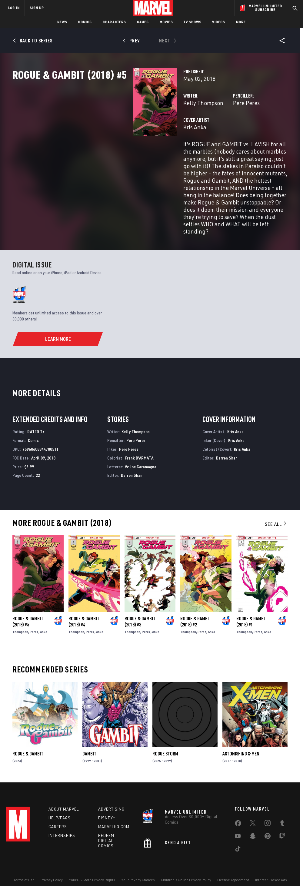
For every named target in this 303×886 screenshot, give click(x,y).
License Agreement (233, 864)
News (62, 22)
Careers (57, 811)
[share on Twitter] (253, 809)
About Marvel (63, 793)
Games (143, 22)
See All (276, 507)
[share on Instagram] (268, 809)
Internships (61, 820)
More (241, 22)
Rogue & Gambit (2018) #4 (83, 605)
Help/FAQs (59, 802)
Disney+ (106, 802)
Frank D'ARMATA (139, 440)
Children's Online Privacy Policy (186, 864)
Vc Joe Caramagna (140, 449)
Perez (34, 614)
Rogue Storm (165, 737)
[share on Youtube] (238, 822)
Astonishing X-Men (240, 737)
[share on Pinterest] (268, 822)
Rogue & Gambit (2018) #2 (195, 605)
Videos (218, 22)
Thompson (20, 614)
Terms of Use (24, 864)
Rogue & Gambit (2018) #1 (251, 605)
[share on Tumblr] (282, 809)
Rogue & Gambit (27, 737)
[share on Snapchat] (253, 822)
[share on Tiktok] (238, 834)
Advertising (111, 793)
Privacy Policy (52, 864)
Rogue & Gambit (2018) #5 (27, 605)
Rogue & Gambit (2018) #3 (140, 605)
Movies (166, 22)
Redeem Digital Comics (106, 825)
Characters (114, 22)
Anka (43, 614)
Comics (85, 22)
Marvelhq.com (113, 811)
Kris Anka (110, 153)
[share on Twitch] (282, 822)
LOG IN (14, 7)
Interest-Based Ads (271, 864)
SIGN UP (37, 7)
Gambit (89, 737)
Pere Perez (204, 129)
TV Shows (192, 22)
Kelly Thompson (119, 129)
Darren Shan (131, 458)
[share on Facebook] (238, 809)
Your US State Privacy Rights (92, 864)
